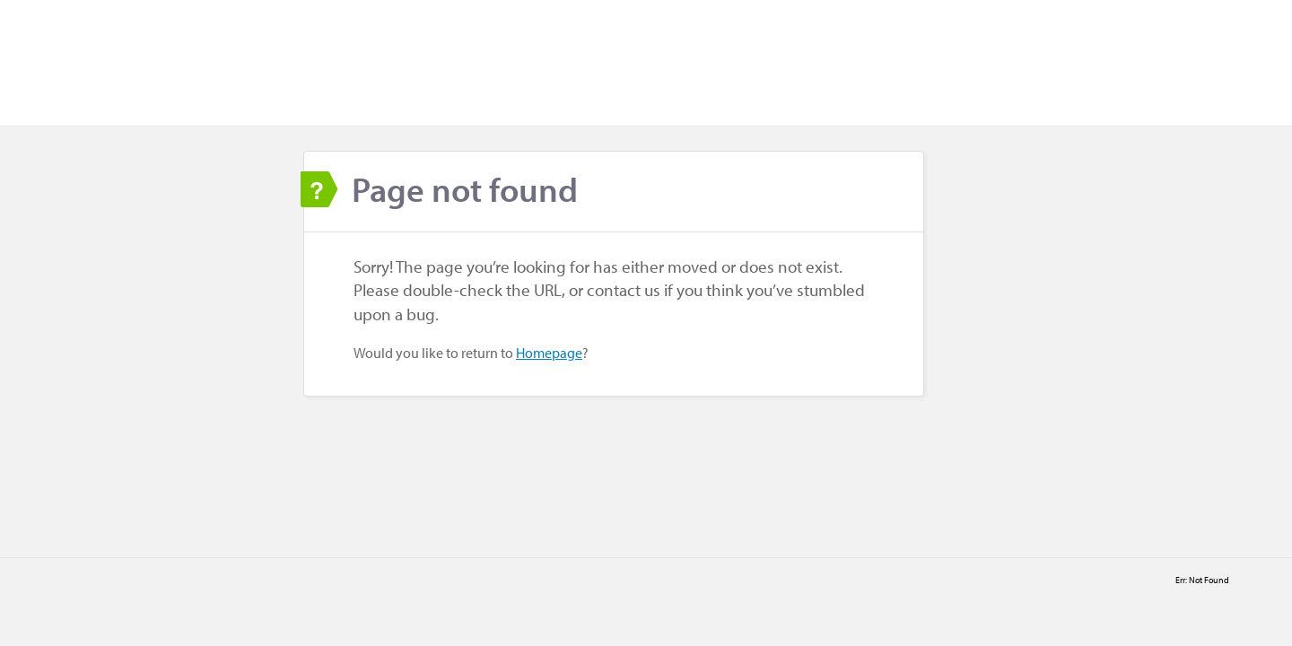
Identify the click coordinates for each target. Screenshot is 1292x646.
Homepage (549, 353)
